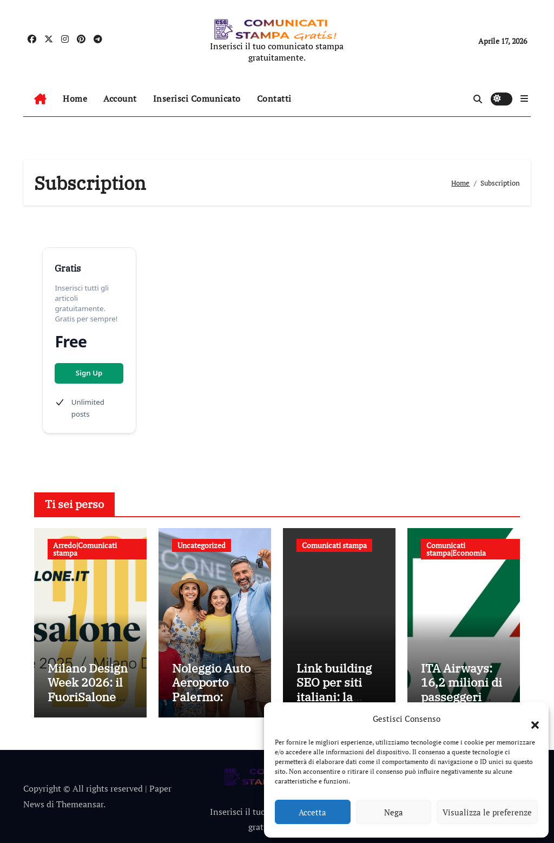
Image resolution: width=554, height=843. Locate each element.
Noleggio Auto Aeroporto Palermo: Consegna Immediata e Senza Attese (211, 703)
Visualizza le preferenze (487, 812)
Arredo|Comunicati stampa (85, 549)
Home (75, 98)
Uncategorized (201, 545)
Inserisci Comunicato (197, 98)
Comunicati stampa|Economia (456, 549)
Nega (393, 812)
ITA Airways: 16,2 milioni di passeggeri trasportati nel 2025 (461, 696)
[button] (530, 718)
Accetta (312, 812)
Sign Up (89, 373)
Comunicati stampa (334, 545)
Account (120, 98)
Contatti (274, 98)
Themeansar (79, 804)
